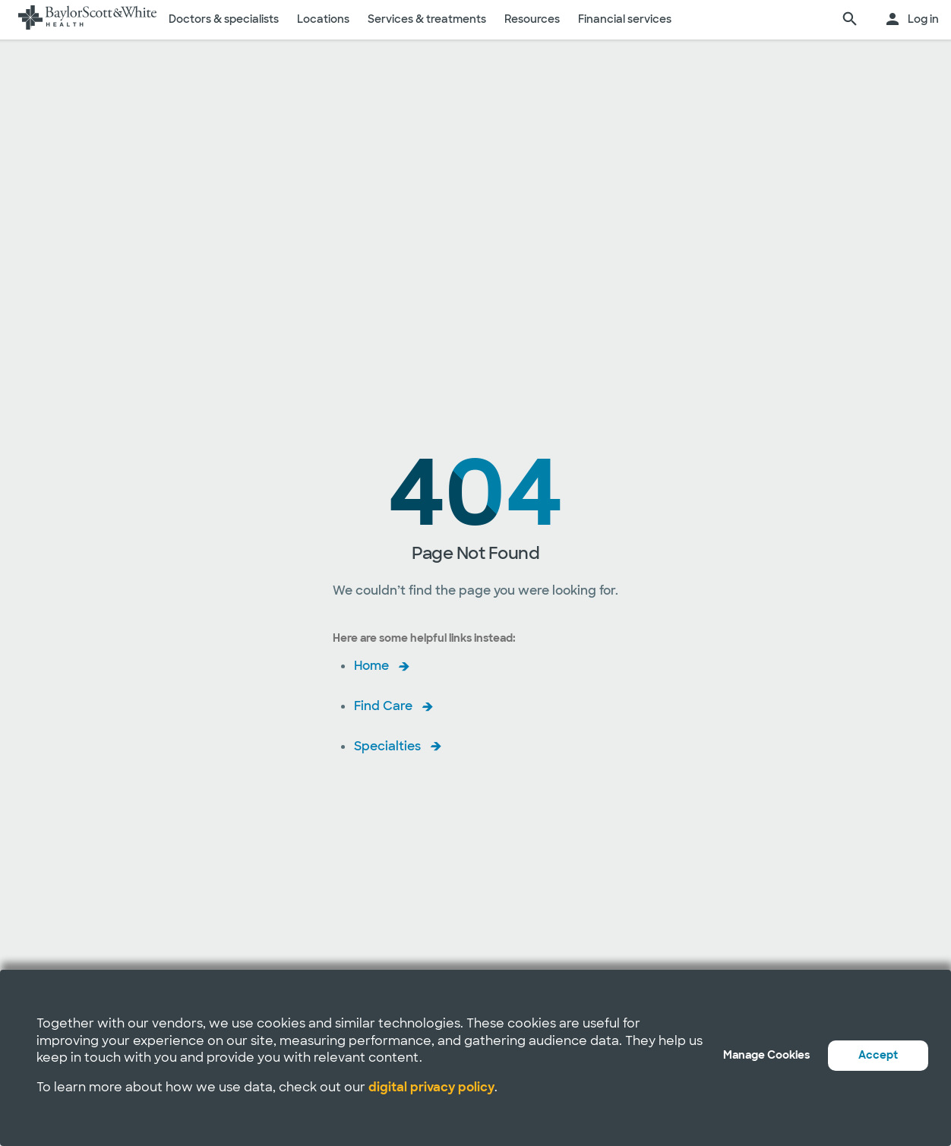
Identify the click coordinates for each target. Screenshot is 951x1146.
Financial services (624, 19)
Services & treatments (427, 19)
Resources (532, 19)
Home (371, 666)
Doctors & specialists (224, 19)
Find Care (383, 706)
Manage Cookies (766, 1055)
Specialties (387, 746)
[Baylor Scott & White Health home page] (87, 19)
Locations (323, 19)
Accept (878, 1055)
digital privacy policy (431, 1087)
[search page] (850, 19)
